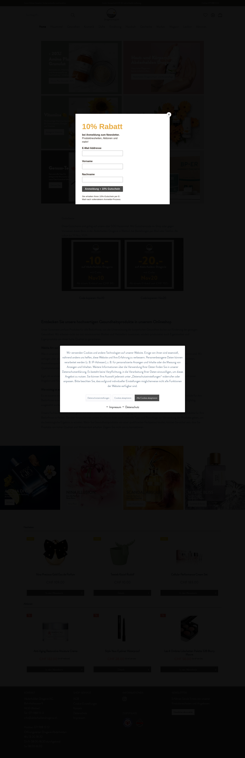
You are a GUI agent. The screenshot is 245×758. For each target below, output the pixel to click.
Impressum (113, 407)
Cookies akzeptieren (122, 397)
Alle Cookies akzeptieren (147, 397)
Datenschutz (130, 407)
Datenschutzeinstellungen (98, 397)
